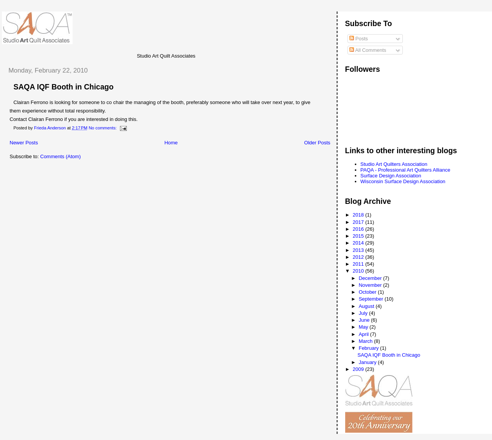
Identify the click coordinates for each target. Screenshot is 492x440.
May (364, 327)
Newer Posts (24, 143)
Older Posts (317, 143)
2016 (359, 229)
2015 (359, 236)
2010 (359, 271)
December (371, 278)
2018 (359, 215)
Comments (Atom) (60, 156)
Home (171, 143)
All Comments (367, 50)
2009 (359, 369)
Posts (358, 38)
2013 (359, 250)
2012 (359, 257)
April (364, 334)
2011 (359, 264)
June (365, 320)
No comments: (103, 128)
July (364, 313)
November (371, 285)
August (367, 306)
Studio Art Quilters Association (394, 164)
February (369, 348)
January (368, 362)
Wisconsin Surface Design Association (403, 181)
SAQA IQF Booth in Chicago (63, 87)
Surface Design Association (391, 176)
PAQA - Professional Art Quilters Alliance (405, 170)
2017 (359, 222)
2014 (359, 243)
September (371, 299)
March (366, 341)
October (368, 292)
